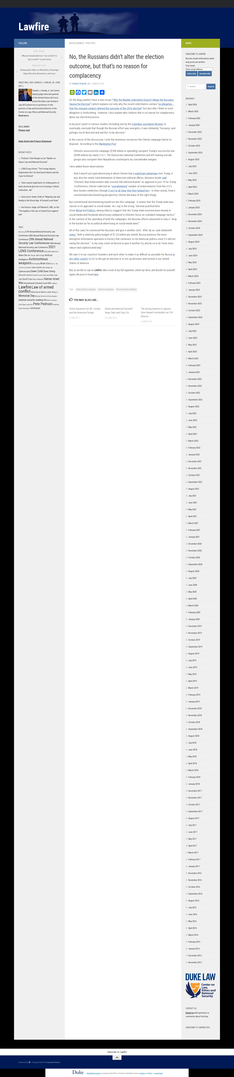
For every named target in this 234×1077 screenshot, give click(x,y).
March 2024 (193, 276)
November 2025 (195, 139)
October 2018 (194, 722)
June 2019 (192, 667)
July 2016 (192, 907)
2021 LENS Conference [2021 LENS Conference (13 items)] (37, 249)
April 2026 (192, 104)
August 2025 (193, 159)
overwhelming (119, 186)
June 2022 (192, 420)
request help (158, 1073)
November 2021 (195, 468)
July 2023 (192, 331)
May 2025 (192, 180)
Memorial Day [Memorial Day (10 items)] (27, 295)
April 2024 (192, 269)
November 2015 (195, 962)
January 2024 (194, 290)
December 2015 (195, 955)
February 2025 (194, 200)
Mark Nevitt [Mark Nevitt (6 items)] (35, 292)
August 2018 (193, 736)
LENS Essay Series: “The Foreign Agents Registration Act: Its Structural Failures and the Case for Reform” (39, 172)
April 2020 (192, 598)
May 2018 (192, 756)
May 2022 (192, 427)
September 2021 (195, 482)
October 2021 (194, 475)
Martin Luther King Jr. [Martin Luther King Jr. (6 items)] (49, 292)
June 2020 (192, 585)
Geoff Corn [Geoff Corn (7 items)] (27, 279)
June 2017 (192, 832)
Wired (79, 210)
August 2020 (193, 571)
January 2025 (194, 207)
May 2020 (192, 591)
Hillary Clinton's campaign (86, 289)
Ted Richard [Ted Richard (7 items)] (35, 308)
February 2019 (194, 694)
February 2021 (194, 530)
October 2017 (194, 804)
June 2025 (192, 173)
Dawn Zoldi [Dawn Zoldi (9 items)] (37, 271)
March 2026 (193, 111)
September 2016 (195, 893)
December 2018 (195, 708)
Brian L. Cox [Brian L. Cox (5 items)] (54, 264)
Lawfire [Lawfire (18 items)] (25, 287)
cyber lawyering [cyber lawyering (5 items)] (47, 268)
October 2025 (194, 145)
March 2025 (193, 193)
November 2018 (195, 715)
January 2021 (194, 537)
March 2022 (193, 441)
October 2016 (194, 887)
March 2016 (193, 935)
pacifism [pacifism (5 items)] (30, 305)
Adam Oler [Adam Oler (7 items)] (23, 255)
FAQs (150, 1073)
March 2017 (193, 852)
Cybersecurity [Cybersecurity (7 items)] (24, 271)
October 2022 (194, 392)
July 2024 (192, 248)
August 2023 (193, 324)
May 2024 (192, 262)
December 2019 (195, 626)
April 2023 (192, 351)
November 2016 (195, 880)
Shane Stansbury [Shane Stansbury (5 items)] (24, 308)
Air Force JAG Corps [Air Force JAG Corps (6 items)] (36, 255)
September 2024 (195, 235)
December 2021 (195, 461)
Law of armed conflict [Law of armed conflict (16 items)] (36, 289)
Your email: (190, 65)
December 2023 (195, 296)
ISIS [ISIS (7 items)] (49, 283)
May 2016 (192, 921)
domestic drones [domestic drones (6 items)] (25, 275)
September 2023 (195, 317)
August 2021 (193, 489)
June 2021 (192, 502)
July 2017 (192, 825)
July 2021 (192, 495)
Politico (91, 210)
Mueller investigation (106, 289)
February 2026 (194, 118)
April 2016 (192, 928)
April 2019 (192, 681)
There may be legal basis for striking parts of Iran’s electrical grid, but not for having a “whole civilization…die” (39, 186)
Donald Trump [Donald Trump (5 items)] (37, 275)
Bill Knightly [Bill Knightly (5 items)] (36, 264)
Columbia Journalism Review (147, 124)
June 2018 (192, 749)
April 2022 (192, 434)
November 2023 (195, 303)
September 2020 (195, 564)
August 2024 (193, 241)
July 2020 (192, 578)
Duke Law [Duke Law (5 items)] (45, 275)
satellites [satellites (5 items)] (56, 305)
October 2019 (194, 640)
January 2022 (194, 454)
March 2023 (193, 358)
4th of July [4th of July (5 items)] (22, 232)
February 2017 (194, 859)
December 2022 (195, 379)
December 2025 (195, 132)
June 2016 (192, 914)
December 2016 (195, 873)
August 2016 (193, 900)
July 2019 (192, 660)
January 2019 (194, 701)
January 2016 (194, 948)
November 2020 (195, 550)
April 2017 (192, 845)
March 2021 (193, 523)
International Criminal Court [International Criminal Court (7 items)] (35, 283)
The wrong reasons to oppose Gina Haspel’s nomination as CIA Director (157, 312)
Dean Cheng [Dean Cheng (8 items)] (49, 271)
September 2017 (195, 811)
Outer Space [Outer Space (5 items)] (22, 305)
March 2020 (193, 605)
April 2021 (192, 516)
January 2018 (194, 784)
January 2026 (194, 125)
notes (72, 234)
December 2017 (195, 791)
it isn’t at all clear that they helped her (128, 190)
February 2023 (194, 365)
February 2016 (194, 941)
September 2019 (195, 646)
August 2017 (193, 818)
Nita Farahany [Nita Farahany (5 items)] (52, 300)
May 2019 (192, 674)
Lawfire (34, 27)
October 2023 (194, 310)
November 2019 (195, 633)
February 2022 (194, 447)
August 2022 (193, 406)
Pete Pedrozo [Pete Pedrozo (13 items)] (43, 304)
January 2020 (194, 619)
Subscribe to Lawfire (117, 1052)
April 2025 (192, 187)
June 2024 (192, 255)
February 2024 (194, 283)
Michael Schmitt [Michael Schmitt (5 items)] (40, 296)
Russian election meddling (126, 289)
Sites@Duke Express (94, 1073)
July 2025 (192, 166)
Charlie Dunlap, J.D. (81, 84)
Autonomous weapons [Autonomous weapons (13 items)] (33, 261)
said (164, 177)
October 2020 (194, 557)
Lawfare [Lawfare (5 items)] (54, 283)
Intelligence (76, 43)
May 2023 (192, 344)
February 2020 (194, 612)
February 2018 (194, 777)
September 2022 (195, 399)
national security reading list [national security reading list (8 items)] (33, 299)
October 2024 (194, 228)
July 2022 (192, 413)
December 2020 (195, 543)
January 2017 (194, 866)
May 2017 (192, 839)
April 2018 (192, 763)
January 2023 (194, 372)
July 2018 (192, 742)
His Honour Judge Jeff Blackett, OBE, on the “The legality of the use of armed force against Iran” (39, 211)
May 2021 (192, 509)
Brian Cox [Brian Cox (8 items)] (45, 263)
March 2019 (193, 688)
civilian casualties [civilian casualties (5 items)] (25, 268)
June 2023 (192, 338)
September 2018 (195, 729)
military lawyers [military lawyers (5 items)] (51, 296)
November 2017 (195, 797)
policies (142, 1073)
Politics (90, 43)
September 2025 (195, 152)
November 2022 (195, 386)
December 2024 (195, 214)
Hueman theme (53, 1062)
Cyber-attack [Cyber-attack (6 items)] (36, 267)
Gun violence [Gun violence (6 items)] (38, 279)
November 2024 (195, 221)
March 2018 (193, 770)
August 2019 (193, 653)
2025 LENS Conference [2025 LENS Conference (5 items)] (51, 252)
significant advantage (146, 173)
